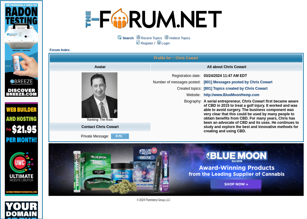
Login (163, 43)
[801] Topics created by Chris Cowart (236, 88)
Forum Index (60, 50)
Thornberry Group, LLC (157, 200)
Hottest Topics (179, 38)
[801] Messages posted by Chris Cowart (238, 82)
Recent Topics (151, 38)
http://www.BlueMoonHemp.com (231, 95)
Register (144, 43)
